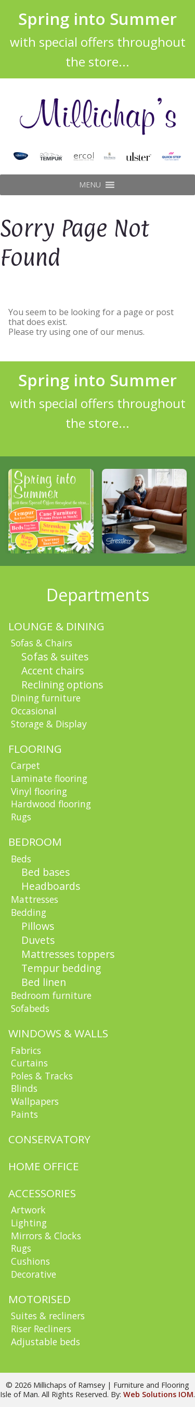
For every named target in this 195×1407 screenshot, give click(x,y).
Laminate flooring (49, 778)
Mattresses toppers (67, 954)
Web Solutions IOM (158, 1394)
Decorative (33, 1274)
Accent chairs (52, 671)
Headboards (50, 886)
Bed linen (43, 982)
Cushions (30, 1261)
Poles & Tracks (42, 1076)
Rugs (21, 816)
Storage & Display (49, 724)
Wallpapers (35, 1101)
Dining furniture (46, 698)
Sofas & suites (54, 657)
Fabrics (26, 1050)
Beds (21, 859)
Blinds (24, 1088)
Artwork (28, 1209)
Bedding (28, 912)
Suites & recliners (48, 1315)
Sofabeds (30, 1008)
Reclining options (62, 685)
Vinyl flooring (39, 791)
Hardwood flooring (51, 803)
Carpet (25, 765)
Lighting (29, 1222)
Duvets (38, 940)
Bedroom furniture (51, 995)
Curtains (29, 1063)
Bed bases (45, 872)
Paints (24, 1114)
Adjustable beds (45, 1341)
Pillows (37, 926)
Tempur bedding (61, 968)
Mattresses (34, 899)
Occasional (34, 711)
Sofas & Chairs (41, 643)
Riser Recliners (41, 1328)
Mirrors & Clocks (46, 1235)
